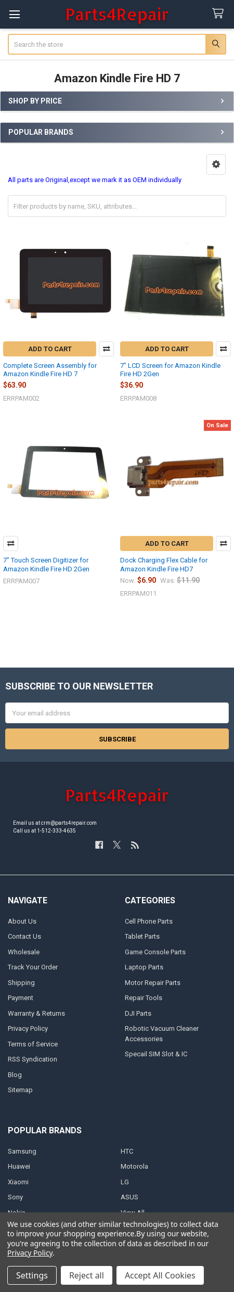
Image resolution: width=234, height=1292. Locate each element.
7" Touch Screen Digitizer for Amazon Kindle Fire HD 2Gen (46, 564)
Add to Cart (50, 349)
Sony (15, 1197)
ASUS (129, 1197)
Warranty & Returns (36, 1013)
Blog (15, 1075)
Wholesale (24, 952)
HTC (127, 1151)
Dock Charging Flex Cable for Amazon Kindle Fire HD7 (163, 564)
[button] (216, 164)
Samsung (22, 1151)
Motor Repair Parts (152, 983)
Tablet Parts (142, 936)
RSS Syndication (32, 1059)
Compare (106, 348)
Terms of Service (33, 1044)
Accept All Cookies (160, 1275)
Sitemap (20, 1090)
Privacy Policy (28, 1028)
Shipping (21, 983)
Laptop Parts (144, 967)
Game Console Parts (155, 952)
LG (125, 1182)
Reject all (86, 1275)
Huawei (19, 1166)
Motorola (134, 1166)
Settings (32, 1275)
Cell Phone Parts (149, 921)
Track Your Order (33, 967)
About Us (22, 921)
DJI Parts (138, 1013)
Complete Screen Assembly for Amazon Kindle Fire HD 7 (50, 370)
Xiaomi (18, 1182)
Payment (20, 998)
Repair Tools (143, 998)
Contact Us (24, 936)
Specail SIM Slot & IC (156, 1054)
